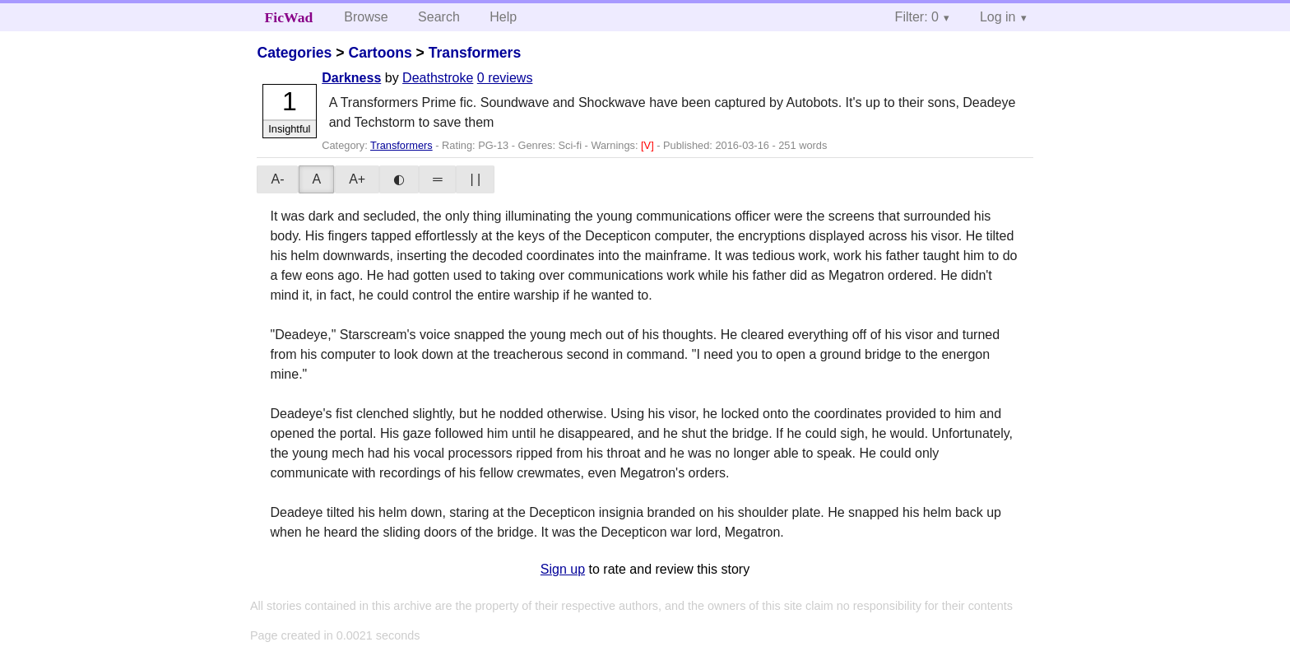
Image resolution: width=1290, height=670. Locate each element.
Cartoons (379, 52)
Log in (998, 17)
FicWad (289, 17)
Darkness (351, 78)
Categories (294, 52)
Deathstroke (437, 78)
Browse (365, 17)
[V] (649, 145)
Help (503, 17)
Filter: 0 (917, 17)
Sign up (563, 569)
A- (277, 179)
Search (439, 17)
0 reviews (505, 78)
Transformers (475, 52)
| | (475, 179)
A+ (357, 179)
